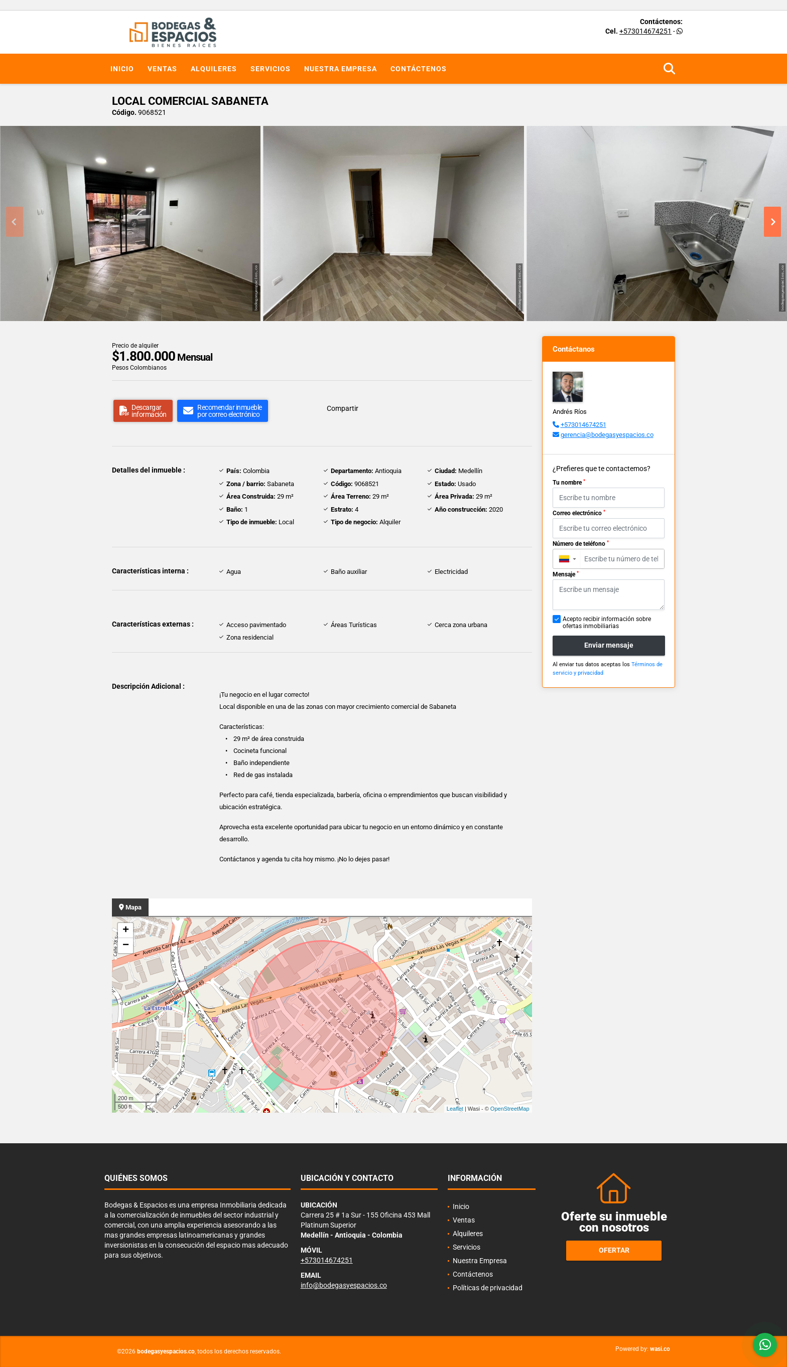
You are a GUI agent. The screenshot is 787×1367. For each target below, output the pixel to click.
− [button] (125, 945)
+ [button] (125, 930)
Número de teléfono (581, 544)
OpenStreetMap (510, 1109)
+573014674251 (645, 31)
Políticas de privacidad (487, 1288)
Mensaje (566, 574)
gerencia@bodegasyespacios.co (607, 434)
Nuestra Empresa (340, 69)
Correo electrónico (579, 513)
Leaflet (455, 1109)
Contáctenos (418, 69)
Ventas (162, 69)
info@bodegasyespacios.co (344, 1285)
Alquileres (214, 69)
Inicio (122, 69)
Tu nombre (569, 483)
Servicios (270, 69)
